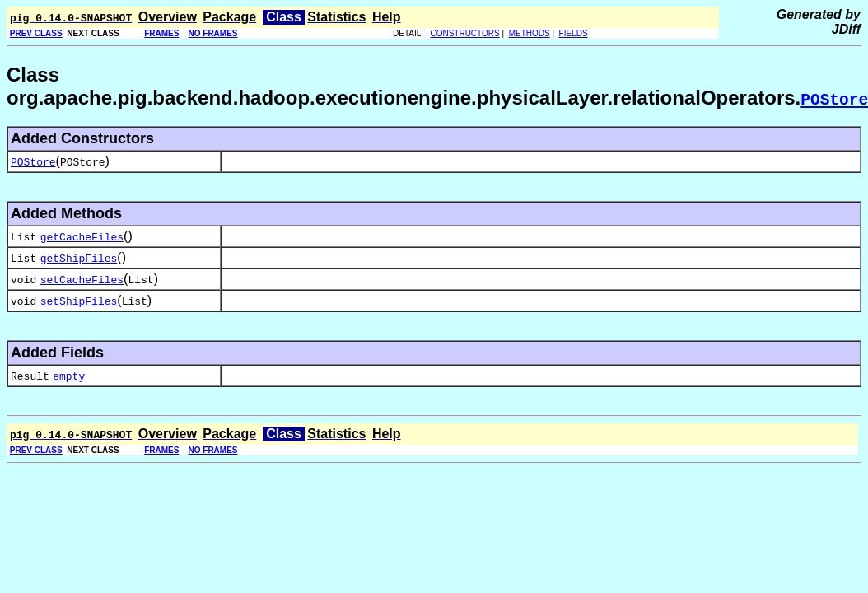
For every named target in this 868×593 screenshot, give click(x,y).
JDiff (846, 29)
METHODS (529, 33)
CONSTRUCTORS (464, 33)
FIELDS (573, 33)
